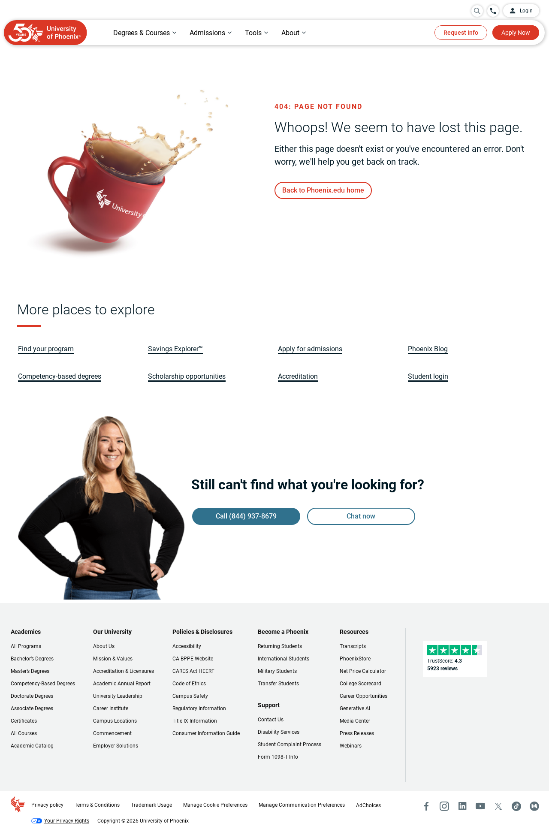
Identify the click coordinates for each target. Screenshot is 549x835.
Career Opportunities (363, 696)
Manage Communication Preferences (302, 805)
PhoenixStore (355, 659)
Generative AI (355, 708)
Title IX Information (194, 721)
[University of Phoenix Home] (45, 32)
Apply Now (515, 32)
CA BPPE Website (192, 659)
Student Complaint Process (289, 745)
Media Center (355, 721)
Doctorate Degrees (32, 696)
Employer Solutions (115, 746)
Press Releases (357, 733)
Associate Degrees (32, 708)
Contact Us (271, 720)
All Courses (24, 733)
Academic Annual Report (122, 684)
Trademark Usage (151, 805)
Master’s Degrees (30, 671)
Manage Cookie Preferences (215, 805)
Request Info (460, 32)
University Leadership (117, 696)
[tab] (145, 33)
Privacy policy (47, 805)
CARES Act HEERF (193, 671)
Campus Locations (115, 721)
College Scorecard (360, 684)
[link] (323, 190)
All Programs (26, 646)
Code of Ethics (189, 684)
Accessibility (186, 646)
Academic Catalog (32, 746)
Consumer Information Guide (206, 733)
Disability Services (278, 732)
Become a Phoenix (283, 631)
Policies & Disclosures (202, 631)
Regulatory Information (199, 708)
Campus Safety (190, 696)
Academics (26, 631)
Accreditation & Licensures (123, 671)
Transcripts (353, 646)
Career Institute (110, 708)
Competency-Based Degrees (43, 684)
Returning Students (280, 646)
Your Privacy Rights (66, 821)
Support (269, 705)
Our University (112, 631)
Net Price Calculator (363, 671)
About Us (104, 646)
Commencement (112, 733)
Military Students (277, 671)
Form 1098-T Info (278, 757)
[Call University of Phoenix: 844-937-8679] (493, 11)
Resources (354, 631)
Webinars (351, 746)
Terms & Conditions (97, 805)
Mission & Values (113, 659)
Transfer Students (278, 684)
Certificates (24, 721)
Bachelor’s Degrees (32, 659)
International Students (283, 659)
